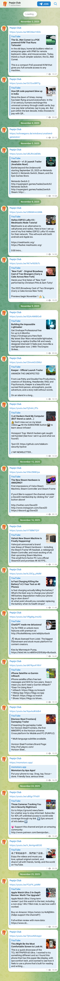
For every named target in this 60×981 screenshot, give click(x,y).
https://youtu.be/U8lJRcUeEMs (25, 153)
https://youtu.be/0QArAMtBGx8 (25, 316)
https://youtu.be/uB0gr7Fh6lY (25, 796)
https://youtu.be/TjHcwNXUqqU (25, 936)
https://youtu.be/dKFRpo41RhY (25, 665)
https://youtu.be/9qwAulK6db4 (25, 711)
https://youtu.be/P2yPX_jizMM (25, 884)
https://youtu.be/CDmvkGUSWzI (26, 362)
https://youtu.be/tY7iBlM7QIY (24, 530)
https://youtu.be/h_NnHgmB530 (26, 845)
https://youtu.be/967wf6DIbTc (25, 263)
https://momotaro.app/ (21, 762)
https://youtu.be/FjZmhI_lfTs (24, 408)
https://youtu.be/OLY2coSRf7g (25, 83)
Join (43, 4)
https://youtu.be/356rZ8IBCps (25, 472)
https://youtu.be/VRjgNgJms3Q (25, 616)
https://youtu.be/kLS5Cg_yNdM (25, 573)
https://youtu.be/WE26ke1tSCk (25, 32)
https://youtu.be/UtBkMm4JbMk (26, 212)
